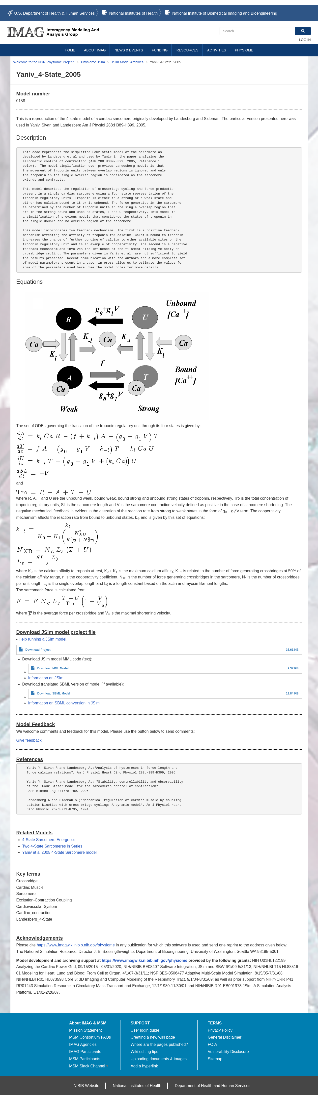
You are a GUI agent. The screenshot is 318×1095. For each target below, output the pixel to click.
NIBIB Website (86, 1086)
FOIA (212, 1044)
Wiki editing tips (144, 1052)
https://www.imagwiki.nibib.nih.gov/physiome (76, 945)
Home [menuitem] (70, 50)
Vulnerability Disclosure (228, 1052)
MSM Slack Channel (89, 1066)
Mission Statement (85, 1030)
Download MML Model (53, 668)
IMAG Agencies (82, 1044)
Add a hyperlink (144, 1066)
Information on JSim (45, 678)
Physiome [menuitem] (244, 50)
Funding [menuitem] (160, 50)
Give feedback (29, 740)
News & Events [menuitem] (129, 50)
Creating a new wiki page (153, 1037)
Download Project (38, 649)
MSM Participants (84, 1059)
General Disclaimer (224, 1037)
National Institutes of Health (133, 13)
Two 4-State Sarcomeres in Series (52, 846)
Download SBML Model (53, 693)
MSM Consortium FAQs (90, 1037)
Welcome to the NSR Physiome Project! (44, 62)
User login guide (145, 1030)
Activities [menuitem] (216, 50)
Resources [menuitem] (187, 50)
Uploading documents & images (159, 1059)
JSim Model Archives (127, 62)
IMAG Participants (85, 1052)
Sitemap (215, 1059)
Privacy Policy (220, 1030)
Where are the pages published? (159, 1044)
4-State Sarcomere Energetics (48, 840)
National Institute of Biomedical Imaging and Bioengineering (224, 13)
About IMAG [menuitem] (95, 50)
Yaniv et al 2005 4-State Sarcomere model (59, 852)
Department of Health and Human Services (212, 1086)
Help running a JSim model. (43, 639)
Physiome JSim (93, 62)
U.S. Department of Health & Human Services (54, 13)
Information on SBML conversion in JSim (64, 703)
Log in (305, 40)
